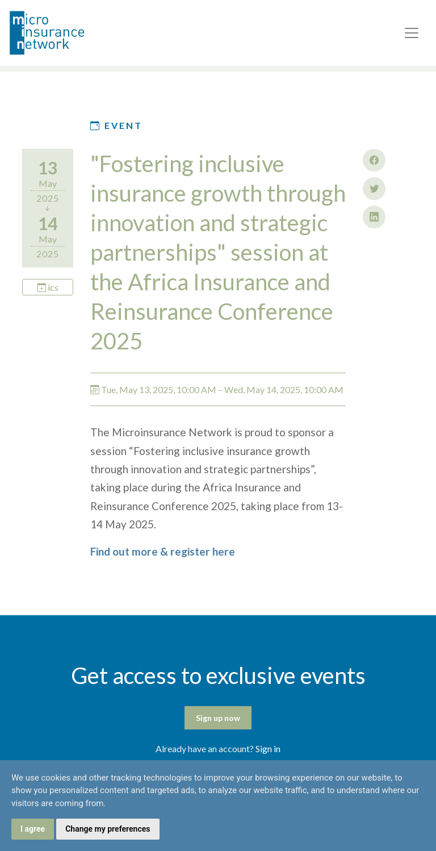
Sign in (267, 748)
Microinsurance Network (66, 33)
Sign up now (218, 718)
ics (47, 287)
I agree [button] (32, 828)
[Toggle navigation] (411, 33)
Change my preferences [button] (107, 828)
